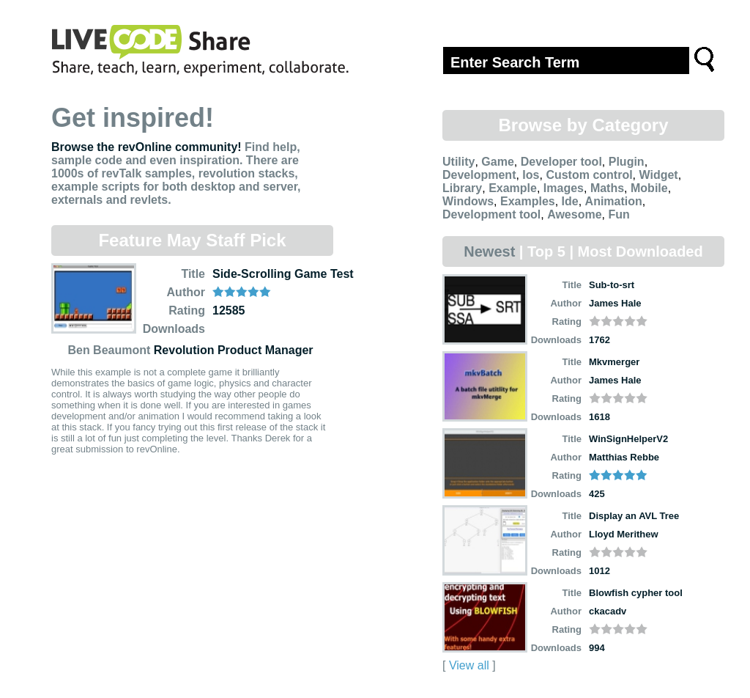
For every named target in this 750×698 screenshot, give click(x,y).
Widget (658, 175)
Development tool (491, 214)
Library (462, 188)
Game (497, 161)
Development (479, 175)
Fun (618, 214)
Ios (530, 175)
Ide (570, 201)
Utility (458, 161)
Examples (527, 201)
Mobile (649, 188)
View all (469, 665)
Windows (468, 201)
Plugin (627, 161)
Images (563, 188)
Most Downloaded (640, 251)
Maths (607, 188)
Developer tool (561, 161)
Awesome (574, 214)
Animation (613, 201)
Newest (489, 251)
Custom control (589, 175)
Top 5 (546, 251)
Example (513, 188)
